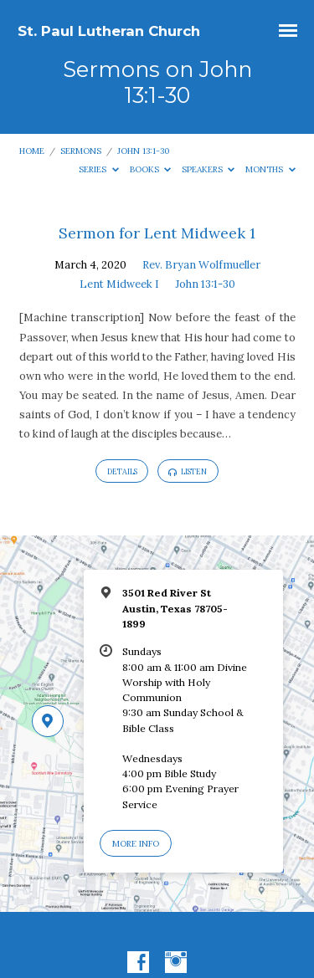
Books (151, 169)
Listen (187, 472)
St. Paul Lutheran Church (109, 31)
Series (99, 169)
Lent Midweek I (119, 284)
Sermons (80, 151)
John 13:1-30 (143, 151)
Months (270, 169)
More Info (135, 843)
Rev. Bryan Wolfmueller (201, 265)
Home (31, 151)
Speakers (208, 169)
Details (122, 471)
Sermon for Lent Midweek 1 (157, 233)
